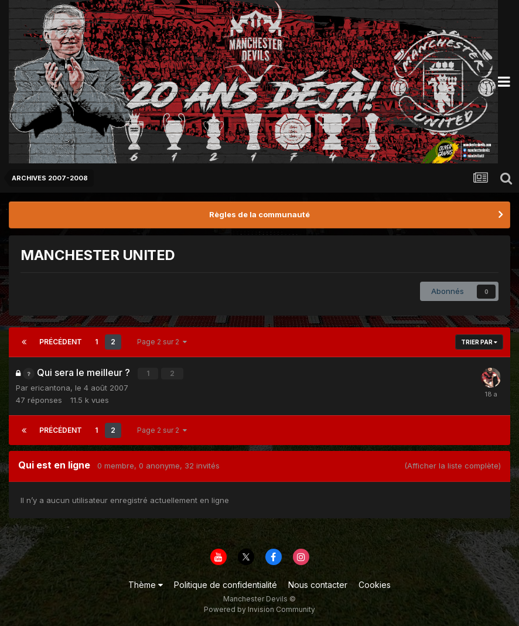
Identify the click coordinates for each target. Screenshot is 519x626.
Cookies (374, 584)
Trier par (479, 342)
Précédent (60, 341)
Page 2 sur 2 (162, 341)
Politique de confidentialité (225, 584)
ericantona (50, 387)
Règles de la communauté (259, 214)
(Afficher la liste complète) (452, 465)
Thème (145, 584)
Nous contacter (317, 584)
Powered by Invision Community (259, 608)
